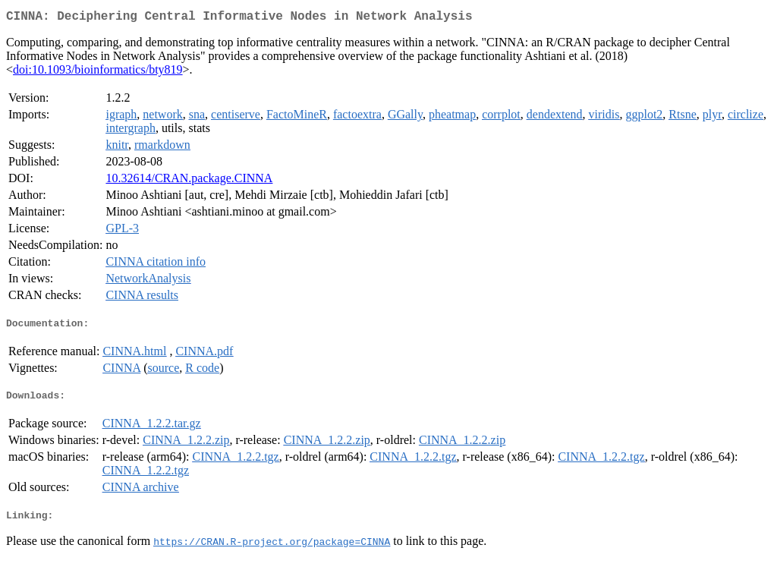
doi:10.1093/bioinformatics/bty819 (98, 72)
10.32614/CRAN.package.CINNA (188, 181)
